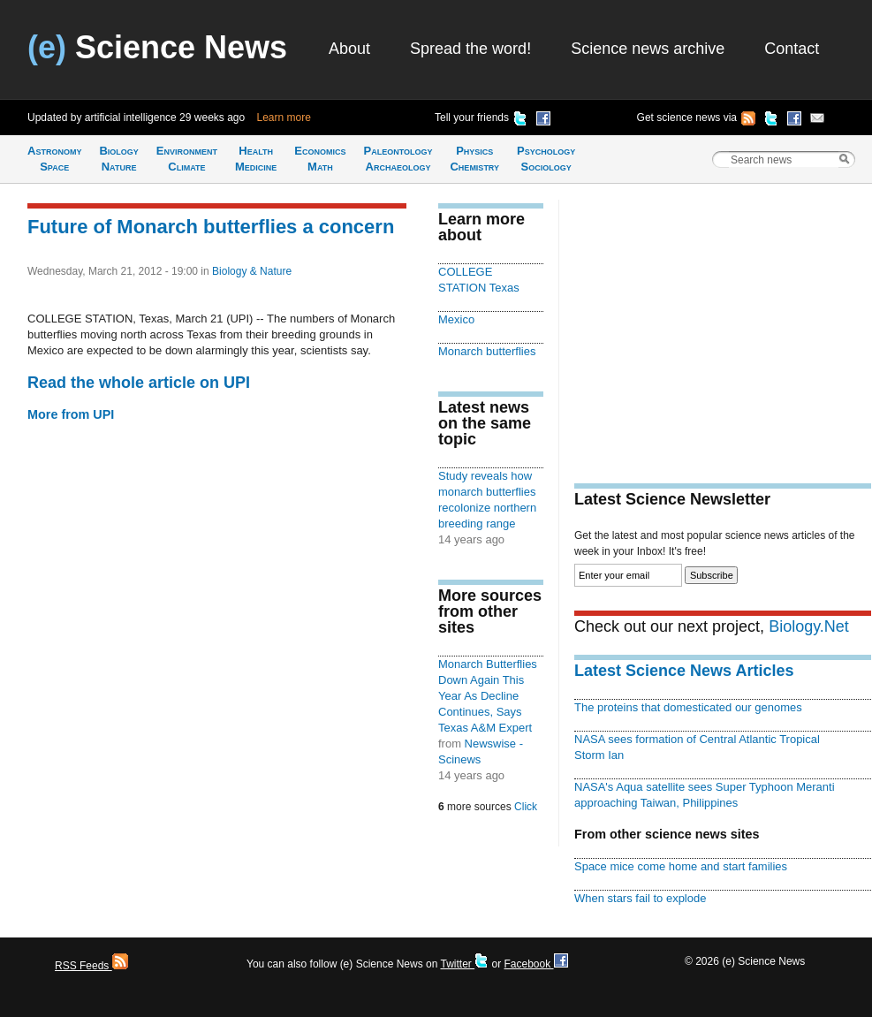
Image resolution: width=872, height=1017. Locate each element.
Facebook (535, 964)
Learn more (284, 117)
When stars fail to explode (640, 898)
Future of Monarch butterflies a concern (210, 227)
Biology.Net (809, 626)
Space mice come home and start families (680, 866)
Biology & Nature (252, 271)
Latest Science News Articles (683, 670)
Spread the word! (470, 48)
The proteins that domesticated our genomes (688, 707)
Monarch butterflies (486, 351)
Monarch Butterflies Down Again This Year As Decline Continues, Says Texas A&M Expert (487, 695)
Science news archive (647, 48)
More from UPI (70, 414)
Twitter (464, 964)
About (349, 48)
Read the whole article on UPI (138, 382)
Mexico (456, 319)
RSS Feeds (91, 966)
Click (525, 807)
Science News (157, 47)
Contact (791, 48)
